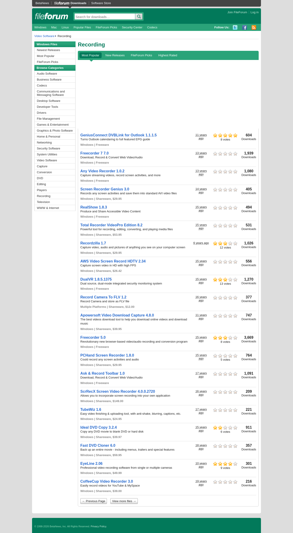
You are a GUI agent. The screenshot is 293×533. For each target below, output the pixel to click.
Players (42, 190)
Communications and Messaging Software (51, 93)
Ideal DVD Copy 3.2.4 (98, 427)
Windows (40, 27)
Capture (42, 166)
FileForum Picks (106, 27)
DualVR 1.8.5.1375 (96, 279)
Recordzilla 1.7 (93, 243)
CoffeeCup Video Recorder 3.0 (106, 481)
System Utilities (47, 154)
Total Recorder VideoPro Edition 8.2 (111, 225)
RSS (254, 27)
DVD (40, 178)
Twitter (235, 27)
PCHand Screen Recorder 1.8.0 (107, 355)
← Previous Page (93, 501)
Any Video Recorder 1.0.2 (102, 171)
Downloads (78, 3)
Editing (41, 184)
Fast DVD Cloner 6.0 (97, 445)
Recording (43, 196)
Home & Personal (48, 136)
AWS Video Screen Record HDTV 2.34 (113, 261)
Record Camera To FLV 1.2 (103, 297)
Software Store (101, 3)
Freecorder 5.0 (93, 337)
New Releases (115, 55)
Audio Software (47, 73)
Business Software (49, 79)
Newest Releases (48, 50)
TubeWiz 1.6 (90, 409)
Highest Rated (167, 55)
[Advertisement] (168, 94)
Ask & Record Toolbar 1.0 (102, 373)
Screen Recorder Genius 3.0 (104, 189)
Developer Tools (47, 106)
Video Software (44, 36)
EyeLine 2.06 (91, 463)
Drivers (41, 112)
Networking (44, 142)
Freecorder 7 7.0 (94, 153)
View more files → (124, 501)
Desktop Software (48, 101)
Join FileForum (237, 12)
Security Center (132, 27)
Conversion (44, 172)
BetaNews (42, 3)
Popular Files (82, 27)
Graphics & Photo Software (55, 130)
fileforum (51, 16)
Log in (255, 12)
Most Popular (45, 56)
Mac (54, 27)
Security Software (48, 148)
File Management (48, 118)
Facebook (244, 27)
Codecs (152, 27)
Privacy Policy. (99, 526)
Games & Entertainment (53, 124)
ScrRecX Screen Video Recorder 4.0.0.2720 (117, 391)
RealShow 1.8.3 (93, 207)
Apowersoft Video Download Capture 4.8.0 (117, 315)
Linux (65, 27)
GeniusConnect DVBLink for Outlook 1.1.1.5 (118, 135)
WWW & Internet (48, 208)
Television (43, 202)
